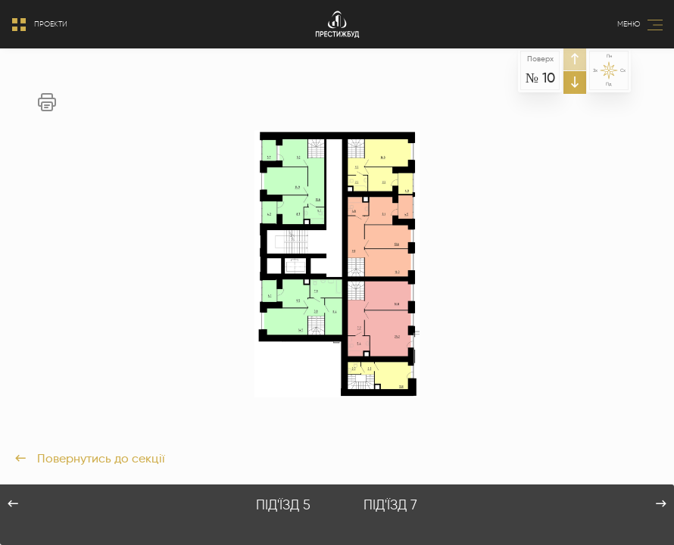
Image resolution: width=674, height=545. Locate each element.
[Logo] (337, 25)
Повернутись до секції (90, 458)
